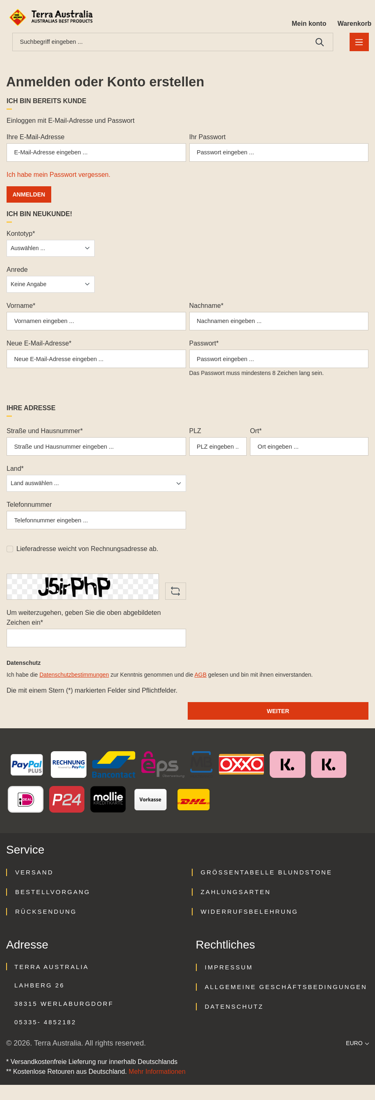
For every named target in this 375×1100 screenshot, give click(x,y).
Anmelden (30, 197)
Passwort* (204, 349)
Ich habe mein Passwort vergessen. (58, 178)
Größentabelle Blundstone (266, 887)
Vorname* (21, 309)
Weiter (278, 725)
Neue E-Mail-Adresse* (39, 349)
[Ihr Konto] (306, 17)
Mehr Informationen (157, 1086)
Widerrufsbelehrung (249, 926)
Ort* (255, 438)
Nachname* (206, 309)
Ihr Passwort (207, 138)
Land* (15, 478)
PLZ (195, 438)
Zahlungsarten (236, 906)
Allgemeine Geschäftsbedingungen (286, 1001)
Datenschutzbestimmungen (74, 688)
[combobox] (158, 43)
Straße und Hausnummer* (45, 438)
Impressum (229, 982)
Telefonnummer (29, 514)
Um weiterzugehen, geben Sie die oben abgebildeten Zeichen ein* (84, 629)
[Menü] (358, 43)
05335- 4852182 (45, 1037)
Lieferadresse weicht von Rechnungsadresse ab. (87, 560)
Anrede (17, 273)
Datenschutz (234, 1021)
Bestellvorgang (52, 906)
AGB (200, 688)
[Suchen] (317, 43)
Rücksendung (46, 926)
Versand (34, 887)
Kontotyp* (21, 237)
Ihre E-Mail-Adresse (35, 138)
